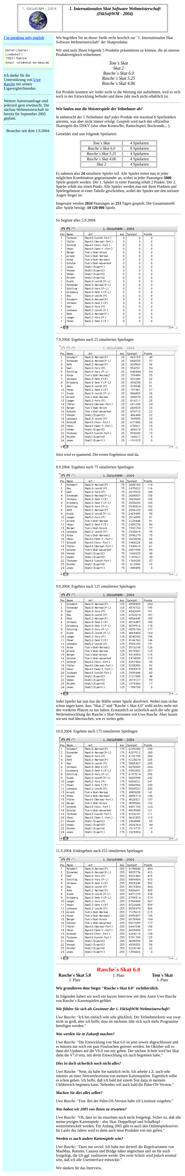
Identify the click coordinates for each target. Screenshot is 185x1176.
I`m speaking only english (24, 38)
